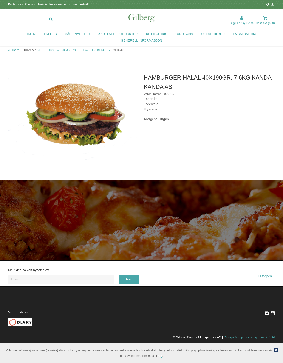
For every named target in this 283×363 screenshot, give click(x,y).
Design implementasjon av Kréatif (249, 337)
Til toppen (266, 276)
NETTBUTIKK (46, 50)
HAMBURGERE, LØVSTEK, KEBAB (84, 50)
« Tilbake (13, 50)
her (160, 355)
